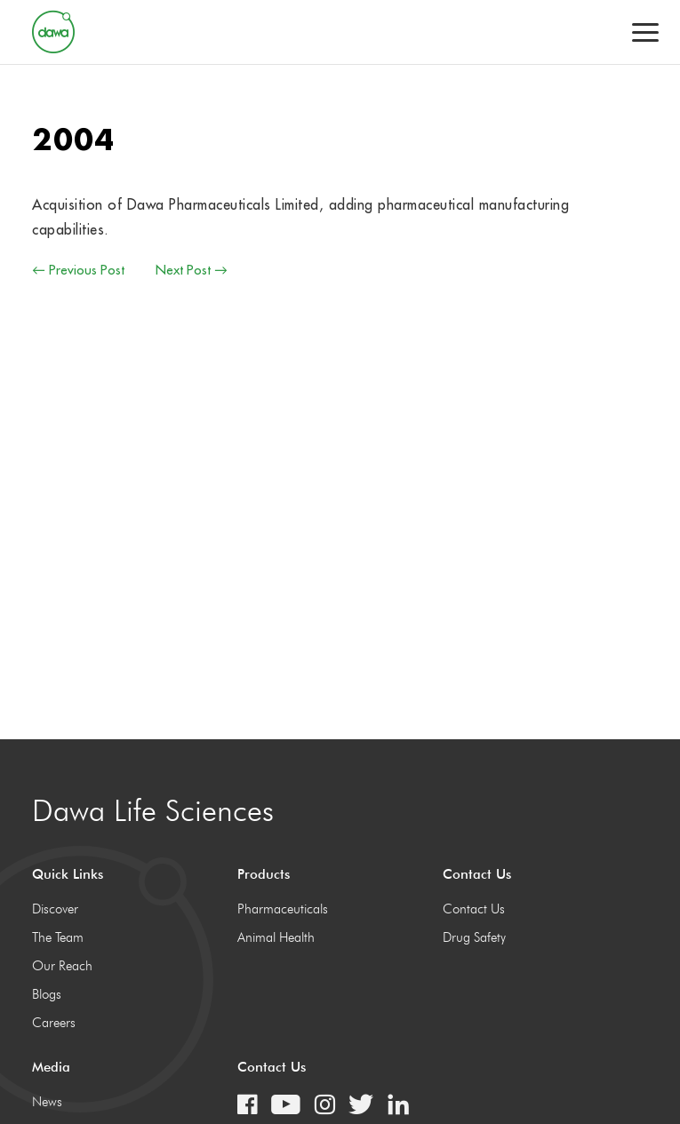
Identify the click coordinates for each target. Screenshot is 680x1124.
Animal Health (276, 937)
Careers (54, 1023)
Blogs (46, 994)
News (47, 1102)
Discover (55, 909)
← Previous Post (78, 269)
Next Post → (192, 269)
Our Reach (62, 966)
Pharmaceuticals (282, 909)
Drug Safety (474, 937)
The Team (58, 937)
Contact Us (474, 909)
